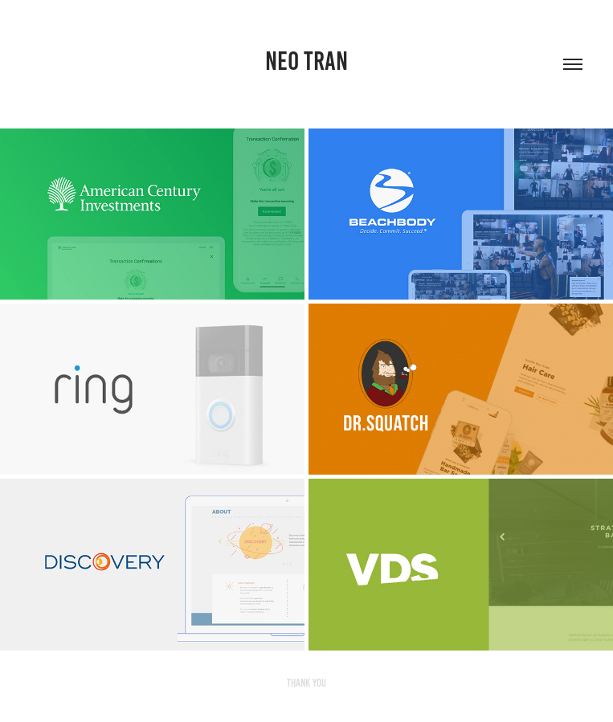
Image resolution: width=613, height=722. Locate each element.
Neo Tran (306, 61)
